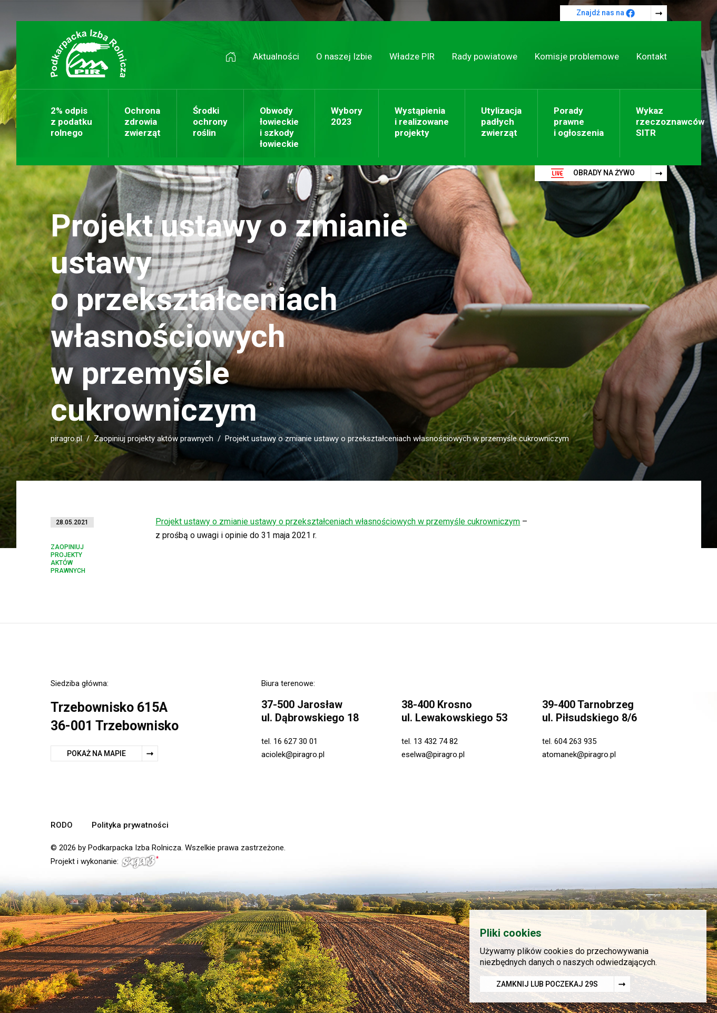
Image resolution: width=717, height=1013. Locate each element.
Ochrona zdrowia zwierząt (142, 121)
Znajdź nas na (605, 13)
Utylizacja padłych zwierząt (501, 121)
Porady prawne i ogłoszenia (579, 121)
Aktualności (276, 56)
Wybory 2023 (346, 116)
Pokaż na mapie (96, 753)
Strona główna (234, 56)
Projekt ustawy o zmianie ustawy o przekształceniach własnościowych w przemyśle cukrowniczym (337, 522)
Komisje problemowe (577, 56)
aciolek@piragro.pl (293, 754)
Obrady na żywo (593, 173)
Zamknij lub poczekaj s (547, 985)
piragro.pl (66, 438)
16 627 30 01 (295, 741)
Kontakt (651, 56)
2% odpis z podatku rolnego (71, 121)
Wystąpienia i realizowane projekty (422, 121)
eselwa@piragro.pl (433, 754)
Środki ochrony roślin (210, 121)
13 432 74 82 (436, 741)
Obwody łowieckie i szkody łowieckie (279, 127)
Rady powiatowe (484, 56)
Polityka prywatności (130, 825)
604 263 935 (575, 741)
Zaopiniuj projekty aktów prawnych (153, 438)
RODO (62, 825)
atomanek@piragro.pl (579, 754)
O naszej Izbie (344, 56)
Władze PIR (412, 56)
